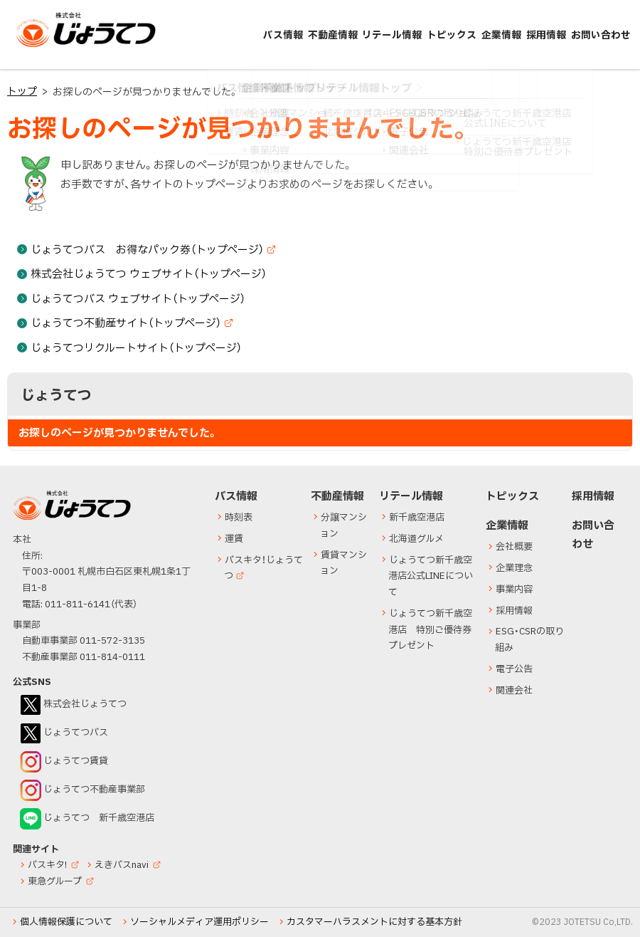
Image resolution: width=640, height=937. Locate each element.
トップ (22, 91)
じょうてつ (44, 46)
